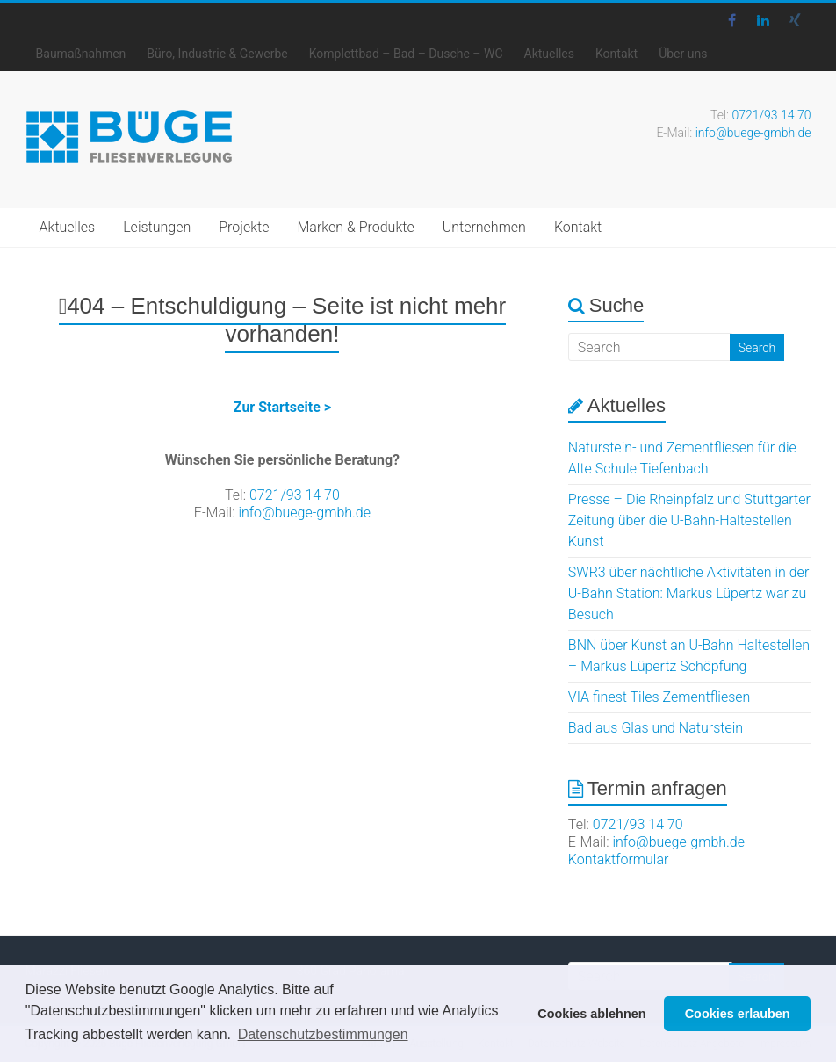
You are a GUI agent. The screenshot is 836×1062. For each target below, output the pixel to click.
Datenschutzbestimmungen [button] (323, 1034)
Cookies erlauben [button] (737, 1014)
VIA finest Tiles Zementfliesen (659, 697)
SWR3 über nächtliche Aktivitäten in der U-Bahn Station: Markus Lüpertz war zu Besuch (688, 593)
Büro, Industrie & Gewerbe (217, 54)
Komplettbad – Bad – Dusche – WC (406, 54)
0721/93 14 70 (771, 115)
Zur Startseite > (282, 407)
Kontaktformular (618, 859)
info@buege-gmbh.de (753, 133)
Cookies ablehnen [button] (591, 1014)
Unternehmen (484, 227)
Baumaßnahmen (81, 54)
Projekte (244, 227)
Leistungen (157, 227)
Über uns (683, 54)
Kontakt (616, 54)
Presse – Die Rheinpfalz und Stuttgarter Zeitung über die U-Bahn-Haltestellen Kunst (689, 520)
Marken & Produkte (355, 227)
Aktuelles (549, 54)
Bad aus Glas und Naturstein (655, 727)
